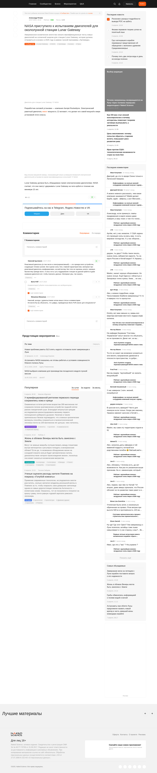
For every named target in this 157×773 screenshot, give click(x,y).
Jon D (112, 461)
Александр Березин (47, 356)
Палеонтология (30, 427)
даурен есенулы (116, 404)
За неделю (85, 388)
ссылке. (90, 13)
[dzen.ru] (135, 767)
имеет (44, 112)
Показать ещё (125, 558)
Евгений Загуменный (118, 387)
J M (111, 230)
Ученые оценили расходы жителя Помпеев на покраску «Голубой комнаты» (50, 476)
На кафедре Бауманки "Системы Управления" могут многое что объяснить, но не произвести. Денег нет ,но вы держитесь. (125, 336)
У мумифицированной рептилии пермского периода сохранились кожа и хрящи (48, 399)
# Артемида (62, 44)
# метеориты (29, 465)
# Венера (62, 463)
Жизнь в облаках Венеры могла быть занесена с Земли (52, 440)
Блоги (58, 4)
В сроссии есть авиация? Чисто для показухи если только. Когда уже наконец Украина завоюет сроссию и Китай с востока (124, 410)
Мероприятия (70, 4)
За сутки (75, 388)
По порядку (96, 233)
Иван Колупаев (116, 173)
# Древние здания (63, 501)
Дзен (57, 213)
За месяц (96, 388)
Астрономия (29, 463)
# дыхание (52, 427)
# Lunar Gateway (42, 44)
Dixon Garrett (115, 521)
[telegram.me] (139, 767)
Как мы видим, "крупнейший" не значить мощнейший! (124, 374)
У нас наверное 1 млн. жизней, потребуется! (120, 391)
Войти (142, 4)
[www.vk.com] (125, 767)
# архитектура (50, 501)
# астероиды (40, 463)
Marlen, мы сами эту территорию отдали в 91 (125, 429)
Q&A (82, 4)
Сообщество (46, 4)
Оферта (114, 735)
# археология (38, 501)
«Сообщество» (64, 13)
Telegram (33, 213)
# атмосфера (52, 463)
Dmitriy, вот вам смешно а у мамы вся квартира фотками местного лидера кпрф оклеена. (125, 315)
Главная (33, 4)
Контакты (122, 735)
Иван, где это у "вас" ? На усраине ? (122, 545)
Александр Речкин (36, 18)
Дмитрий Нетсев (116, 190)
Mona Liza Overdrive (117, 501)
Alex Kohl (113, 424)
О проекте (132, 735)
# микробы (40, 465)
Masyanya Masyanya (38, 297)
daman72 (113, 441)
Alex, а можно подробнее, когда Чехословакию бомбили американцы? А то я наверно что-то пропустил (125, 296)
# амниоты (42, 427)
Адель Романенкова (46, 367)
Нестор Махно (115, 329)
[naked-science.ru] (144, 767)
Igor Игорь (114, 290)
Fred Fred (113, 369)
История (28, 501)
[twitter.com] (120, 767)
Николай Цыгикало (35, 261)
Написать (129, 4)
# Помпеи (39, 504)
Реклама (141, 735)
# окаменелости (63, 427)
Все (58, 336)
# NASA (53, 44)
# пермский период (32, 430)
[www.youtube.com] (130, 767)
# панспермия (51, 465)
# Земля (71, 463)
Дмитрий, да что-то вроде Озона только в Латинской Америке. (125, 177)
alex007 (42, 377)
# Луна (79, 44)
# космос (72, 44)
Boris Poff (34, 282)
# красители (29, 504)
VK (83, 213)
